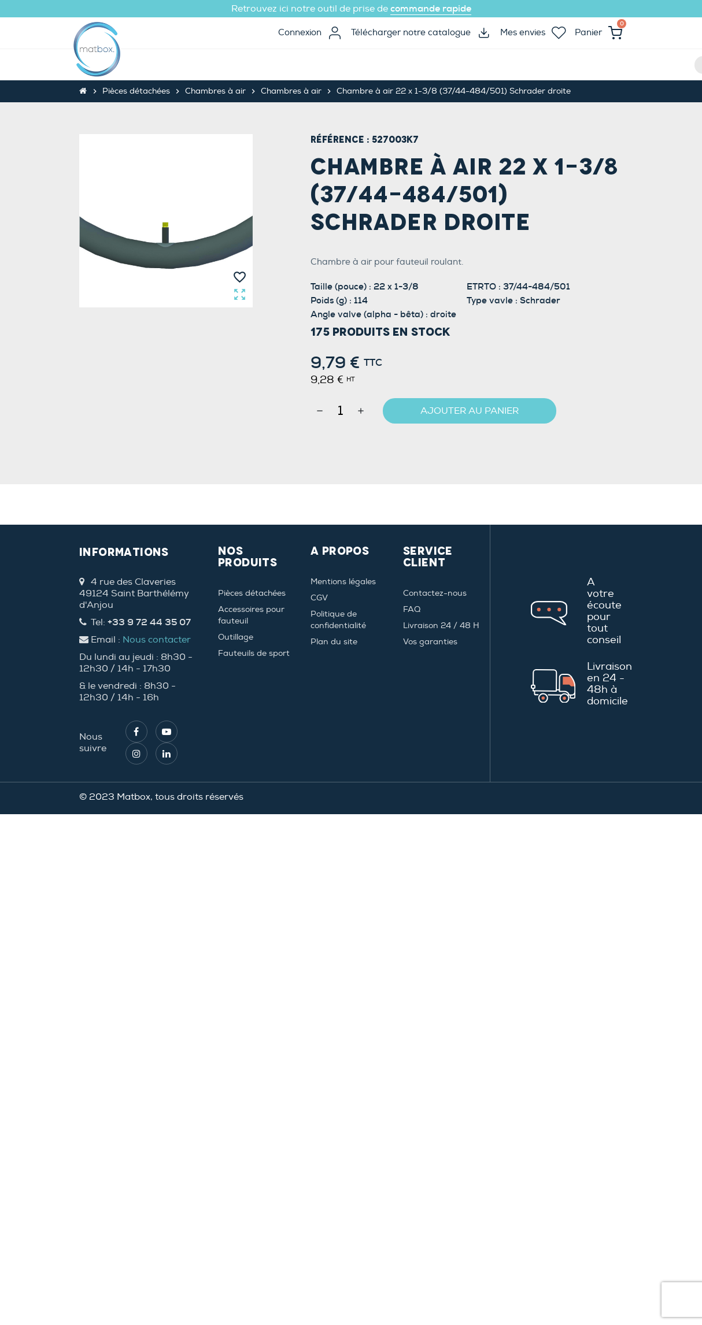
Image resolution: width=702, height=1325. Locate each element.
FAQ (411, 609)
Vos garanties (430, 642)
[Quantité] (340, 411)
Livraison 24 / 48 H (441, 625)
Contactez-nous (435, 593)
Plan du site (334, 642)
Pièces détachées (252, 593)
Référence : (340, 139)
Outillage (235, 637)
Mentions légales (343, 582)
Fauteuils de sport (254, 653)
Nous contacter (157, 639)
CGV (319, 598)
